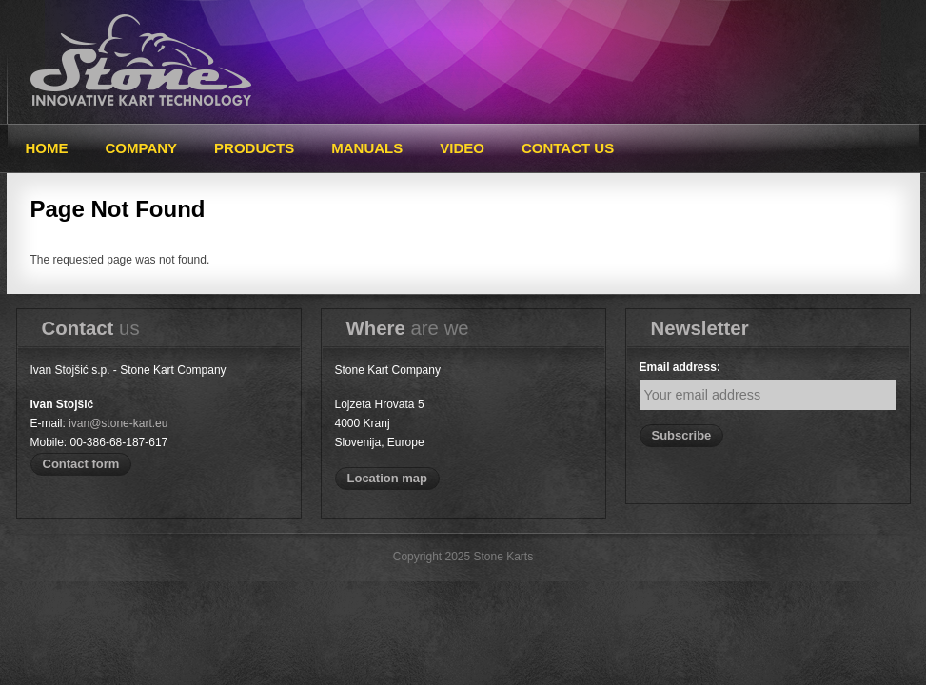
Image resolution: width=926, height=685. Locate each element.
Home (47, 148)
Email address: (680, 367)
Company (142, 148)
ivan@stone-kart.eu (118, 423)
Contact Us (568, 148)
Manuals (367, 148)
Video (462, 148)
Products (254, 148)
